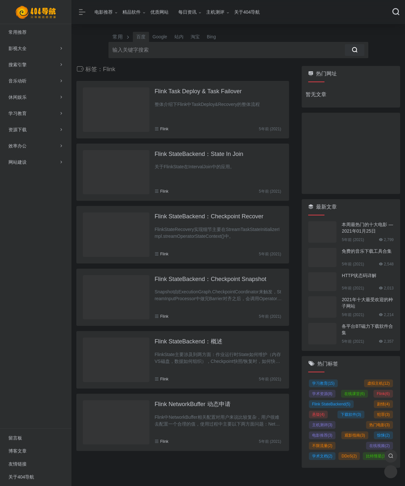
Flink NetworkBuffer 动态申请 (193, 404)
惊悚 (383, 435)
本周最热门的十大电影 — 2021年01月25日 (367, 228)
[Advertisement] (351, 153)
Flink (164, 129)
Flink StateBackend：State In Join (199, 154)
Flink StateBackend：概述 (188, 341)
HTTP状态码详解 (359, 275)
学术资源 (322, 393)
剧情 (383, 404)
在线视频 (379, 445)
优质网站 (159, 12)
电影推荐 (104, 12)
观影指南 (355, 435)
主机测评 (215, 12)
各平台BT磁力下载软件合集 (367, 329)
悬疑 (318, 414)
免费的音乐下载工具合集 (367, 251)
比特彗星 (376, 456)
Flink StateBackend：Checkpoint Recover (209, 216)
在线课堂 (354, 393)
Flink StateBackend (331, 404)
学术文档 (322, 456)
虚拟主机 (378, 383)
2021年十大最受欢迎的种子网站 (367, 303)
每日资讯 (187, 12)
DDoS (349, 456)
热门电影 (379, 425)
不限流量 (322, 445)
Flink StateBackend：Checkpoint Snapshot (210, 279)
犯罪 (383, 414)
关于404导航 (247, 12)
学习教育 (323, 383)
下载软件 (351, 414)
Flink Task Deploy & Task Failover (198, 91)
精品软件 (131, 12)
